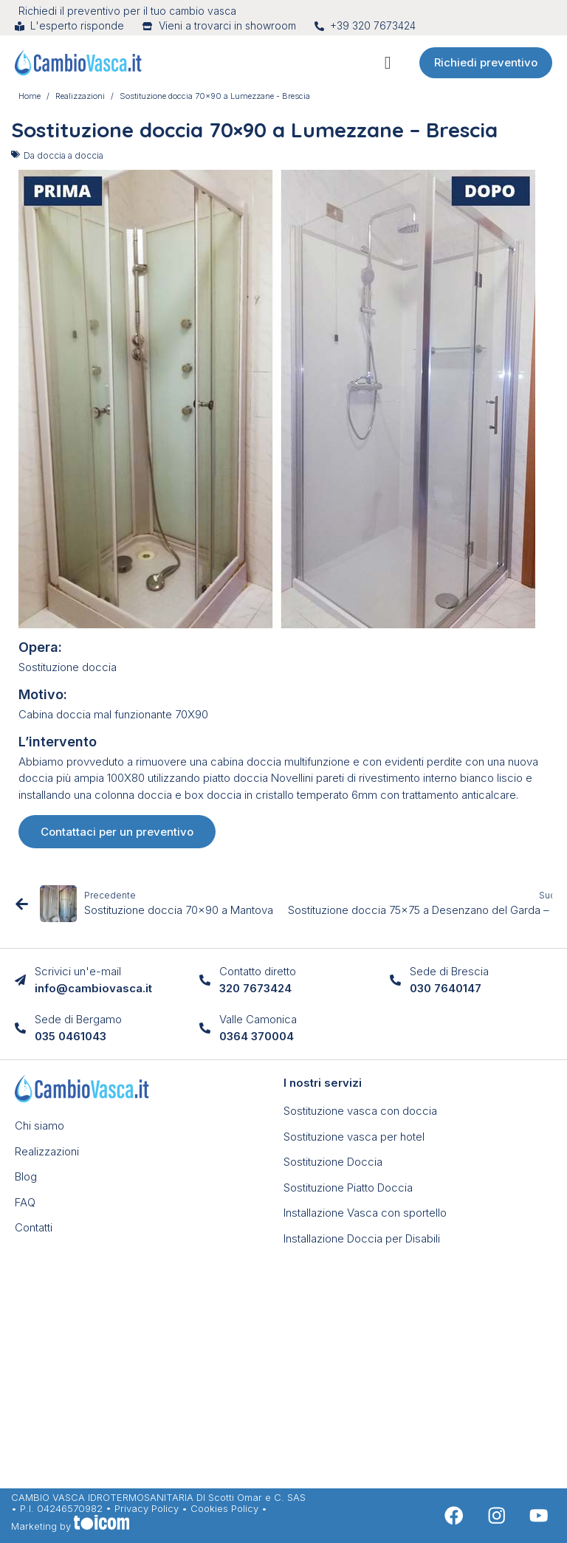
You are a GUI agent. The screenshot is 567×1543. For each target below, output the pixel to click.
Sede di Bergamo (78, 1019)
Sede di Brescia (449, 971)
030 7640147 (445, 988)
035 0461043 (70, 1036)
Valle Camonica (258, 1019)
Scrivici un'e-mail (78, 971)
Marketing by (70, 1526)
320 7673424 (255, 988)
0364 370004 (256, 1036)
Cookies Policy (224, 1508)
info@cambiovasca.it (93, 988)
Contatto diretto (257, 971)
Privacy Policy (146, 1508)
